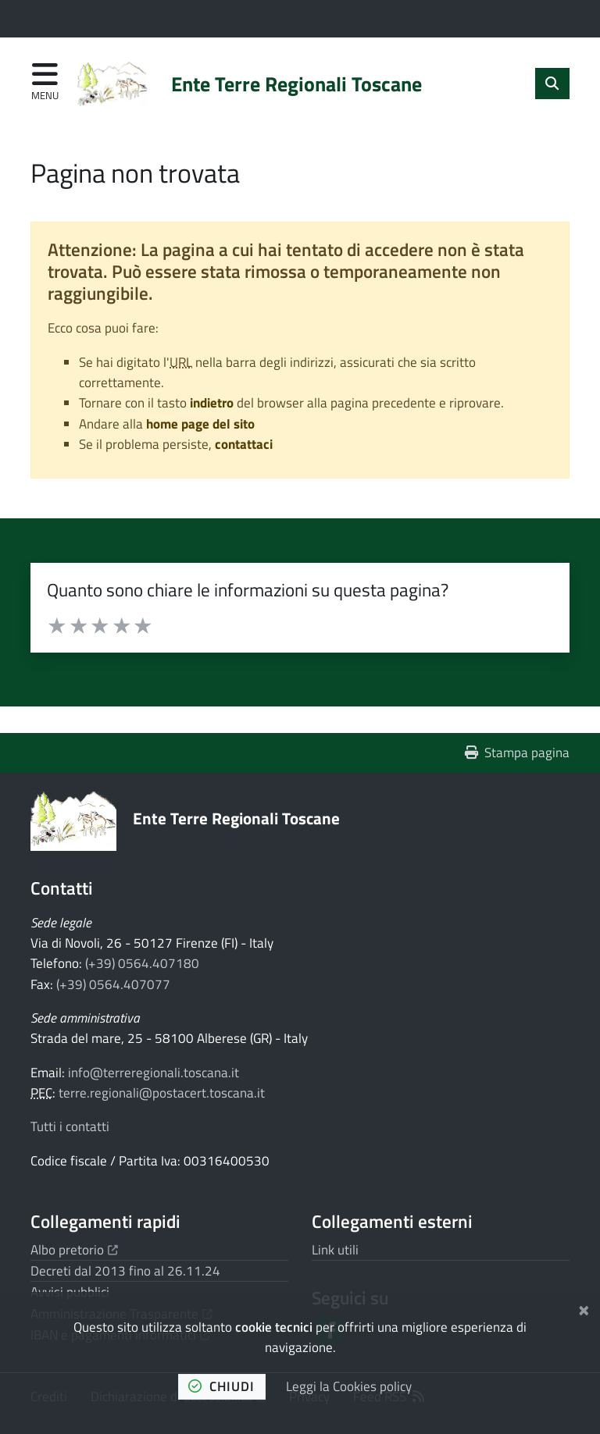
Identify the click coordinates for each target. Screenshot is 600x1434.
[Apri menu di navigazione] (44, 82)
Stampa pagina (517, 752)
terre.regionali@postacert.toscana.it (162, 1093)
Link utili (335, 1250)
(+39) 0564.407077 (113, 984)
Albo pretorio (74, 1250)
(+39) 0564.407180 (142, 963)
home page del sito (200, 424)
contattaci (244, 444)
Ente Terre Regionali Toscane (236, 818)
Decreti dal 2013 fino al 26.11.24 (125, 1271)
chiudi (221, 1386)
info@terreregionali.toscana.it (153, 1072)
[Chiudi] (584, 1308)
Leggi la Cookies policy (349, 1386)
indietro (212, 403)
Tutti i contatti (69, 1126)
